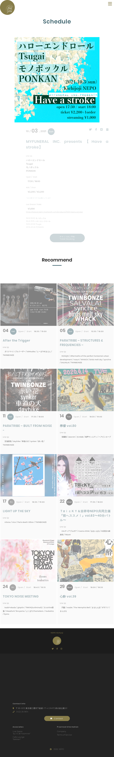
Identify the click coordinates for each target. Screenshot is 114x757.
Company (61, 731)
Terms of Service (64, 735)
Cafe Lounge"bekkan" (18, 738)
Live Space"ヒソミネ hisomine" (21, 732)
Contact (57, 718)
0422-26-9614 (20, 712)
